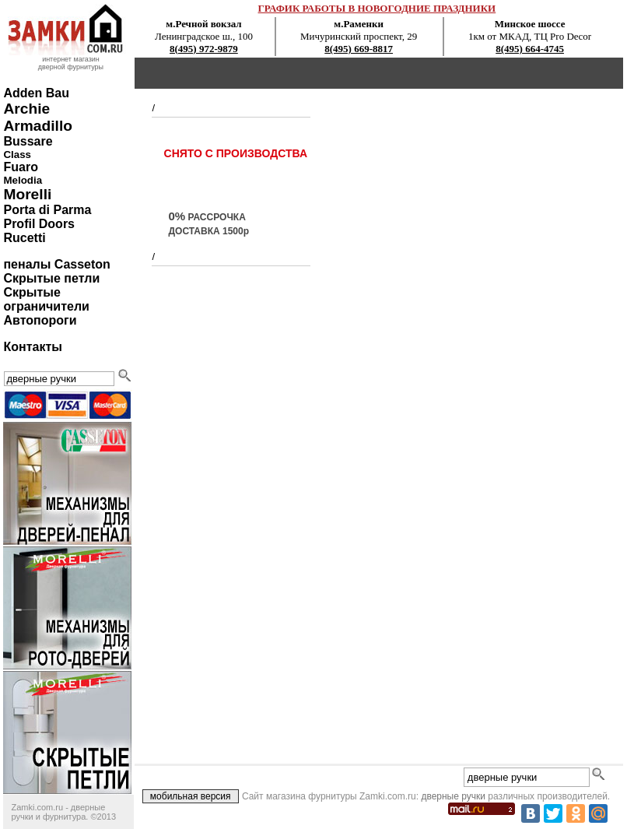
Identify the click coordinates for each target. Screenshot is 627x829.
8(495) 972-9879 (204, 48)
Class (17, 154)
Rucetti (24, 237)
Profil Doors (39, 223)
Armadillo (37, 126)
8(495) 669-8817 (358, 48)
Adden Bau (35, 93)
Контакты (32, 346)
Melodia (22, 180)
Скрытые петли (51, 278)
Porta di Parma (47, 209)
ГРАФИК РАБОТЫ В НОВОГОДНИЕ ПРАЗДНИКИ (377, 8)
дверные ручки (453, 796)
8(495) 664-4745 (530, 48)
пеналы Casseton (56, 264)
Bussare (27, 141)
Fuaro (20, 167)
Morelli (27, 194)
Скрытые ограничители (46, 299)
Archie (26, 108)
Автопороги (39, 320)
